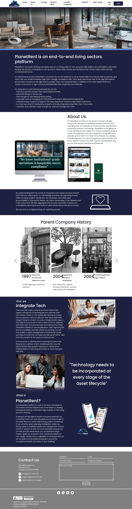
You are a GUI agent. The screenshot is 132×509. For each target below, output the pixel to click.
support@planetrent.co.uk (30, 477)
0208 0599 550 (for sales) (29, 480)
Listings (44, 2)
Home (25, 2)
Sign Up (109, 3)
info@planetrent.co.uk (28, 474)
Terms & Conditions (20, 504)
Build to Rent (54, 3)
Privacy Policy (33, 504)
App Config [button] (98, 2)
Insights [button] (85, 2)
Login (118, 3)
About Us (33, 3)
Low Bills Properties (68, 3)
